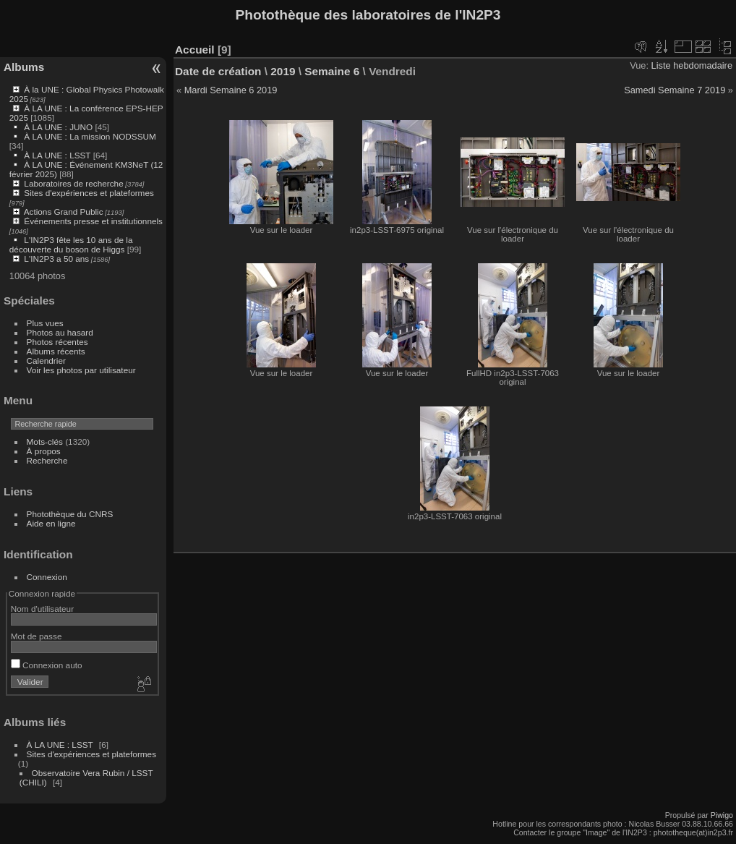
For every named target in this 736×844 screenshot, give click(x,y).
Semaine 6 (331, 71)
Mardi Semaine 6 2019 (231, 90)
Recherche (47, 460)
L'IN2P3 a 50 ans (56, 258)
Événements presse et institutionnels (93, 221)
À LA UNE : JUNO (59, 127)
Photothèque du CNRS (70, 514)
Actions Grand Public (63, 211)
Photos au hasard (60, 332)
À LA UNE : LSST (57, 155)
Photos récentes (57, 341)
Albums (24, 67)
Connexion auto (46, 665)
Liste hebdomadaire (691, 65)
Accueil (195, 49)
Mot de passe (36, 636)
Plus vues (45, 323)
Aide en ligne (51, 523)
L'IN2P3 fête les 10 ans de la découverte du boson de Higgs (71, 244)
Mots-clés (45, 441)
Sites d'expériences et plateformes (88, 192)
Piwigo (722, 815)
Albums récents (56, 351)
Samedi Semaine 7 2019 (674, 90)
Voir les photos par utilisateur (81, 370)
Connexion (47, 576)
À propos (44, 451)
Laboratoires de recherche (73, 183)
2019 (282, 71)
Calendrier (46, 360)
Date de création (218, 71)
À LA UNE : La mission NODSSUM (89, 136)
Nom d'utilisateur (42, 608)
